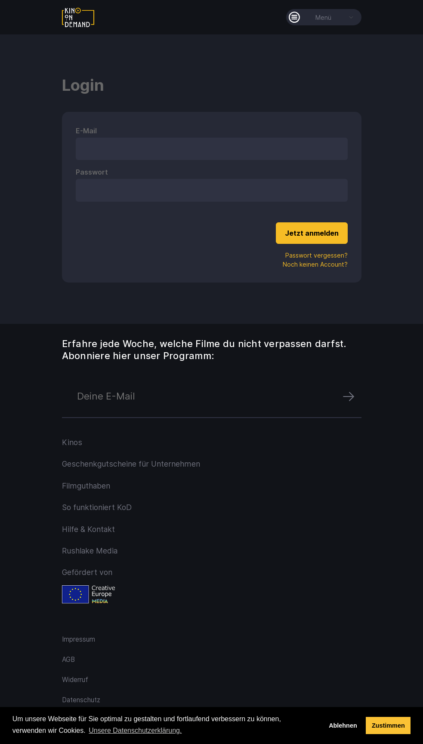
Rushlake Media (89, 550)
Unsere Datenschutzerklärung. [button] (135, 730)
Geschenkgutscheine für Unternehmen (131, 463)
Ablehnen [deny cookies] (343, 725)
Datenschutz (81, 700)
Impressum (78, 639)
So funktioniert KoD (97, 507)
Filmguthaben (86, 485)
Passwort (92, 172)
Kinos (72, 442)
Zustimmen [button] (388, 725)
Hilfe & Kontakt (88, 529)
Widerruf (75, 680)
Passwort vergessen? (316, 255)
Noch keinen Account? (315, 264)
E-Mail (86, 130)
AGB (68, 659)
